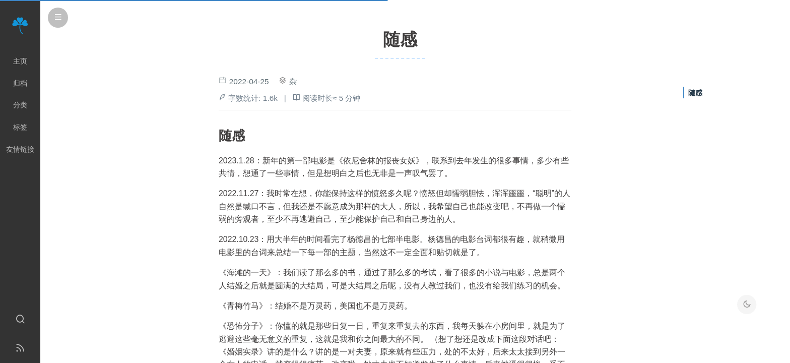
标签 (20, 127)
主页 (20, 61)
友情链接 (20, 149)
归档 (20, 83)
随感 (695, 93)
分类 (20, 105)
